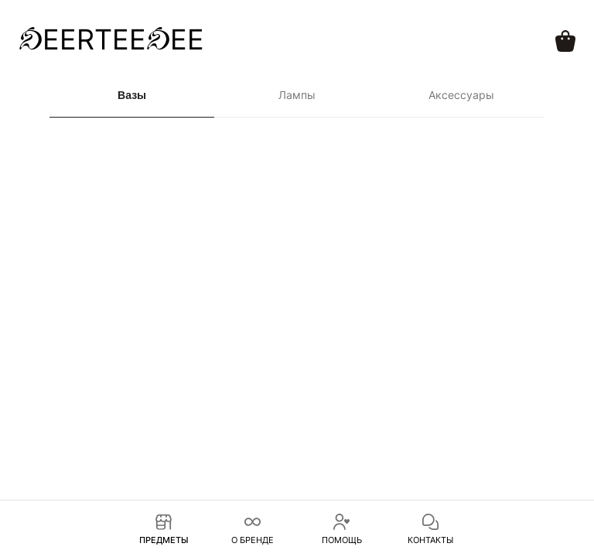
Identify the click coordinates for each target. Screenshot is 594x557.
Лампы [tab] (297, 94)
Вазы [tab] (132, 95)
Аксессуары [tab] (461, 94)
